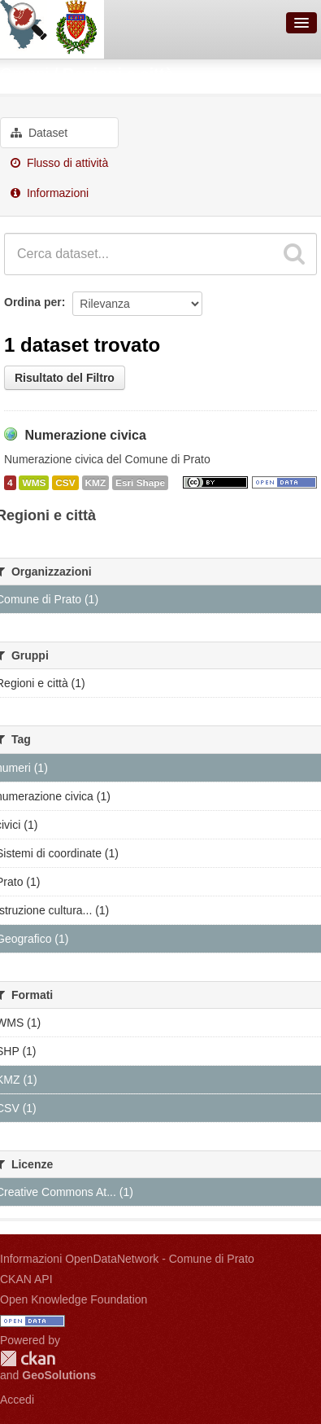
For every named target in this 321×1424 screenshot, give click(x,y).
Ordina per (33, 302)
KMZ (95, 483)
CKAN (27, 1358)
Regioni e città (118, 74)
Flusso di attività (59, 162)
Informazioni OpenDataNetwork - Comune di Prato (127, 1258)
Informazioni (50, 192)
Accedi (17, 1399)
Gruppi (24, 74)
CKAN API (26, 1279)
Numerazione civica (84, 435)
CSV (65, 483)
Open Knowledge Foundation (73, 1299)
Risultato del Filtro (65, 377)
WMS (34, 483)
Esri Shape (140, 483)
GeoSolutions (59, 1375)
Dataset (39, 132)
